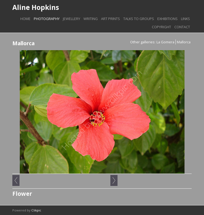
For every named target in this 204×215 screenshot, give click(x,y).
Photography (47, 18)
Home (25, 18)
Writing (90, 18)
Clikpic (36, 210)
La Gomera (165, 41)
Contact (182, 26)
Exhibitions (167, 18)
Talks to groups (138, 18)
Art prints (110, 18)
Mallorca (184, 41)
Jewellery (71, 18)
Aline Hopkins (35, 7)
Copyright (161, 26)
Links (185, 18)
